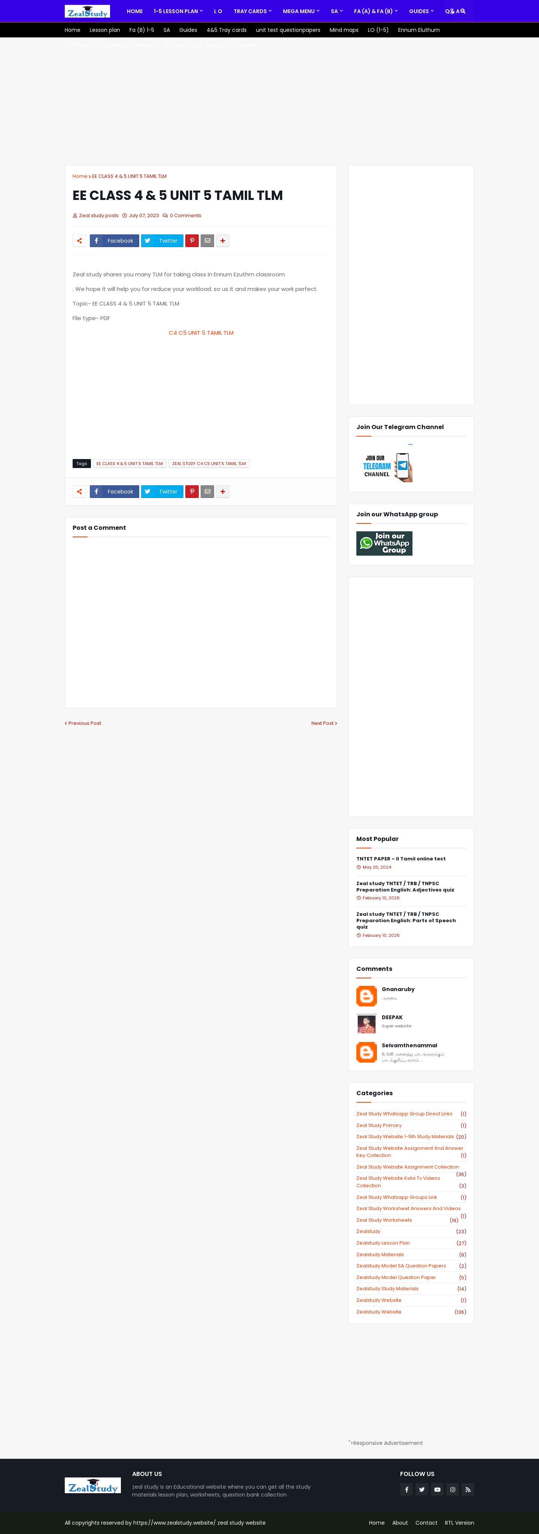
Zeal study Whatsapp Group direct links (411, 1114)
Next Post (322, 723)
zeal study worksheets (407, 1220)
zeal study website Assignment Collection (411, 1167)
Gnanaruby (398, 989)
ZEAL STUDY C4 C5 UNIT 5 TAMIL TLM (209, 464)
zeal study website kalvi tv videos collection (411, 1182)
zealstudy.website (411, 1312)
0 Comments (185, 215)
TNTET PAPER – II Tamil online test (401, 859)
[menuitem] (134, 11)
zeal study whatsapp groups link (411, 1197)
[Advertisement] (269, 101)
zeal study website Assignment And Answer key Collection (411, 1152)
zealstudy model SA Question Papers (411, 1266)
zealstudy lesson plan (411, 1243)
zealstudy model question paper (411, 1277)
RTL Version (459, 1523)
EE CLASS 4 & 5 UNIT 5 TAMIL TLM (129, 176)
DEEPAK (392, 1017)
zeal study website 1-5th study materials (411, 1136)
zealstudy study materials (411, 1288)
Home (80, 176)
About (400, 1523)
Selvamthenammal (409, 1045)
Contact (426, 1523)
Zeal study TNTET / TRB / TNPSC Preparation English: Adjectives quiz (405, 887)
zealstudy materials (411, 1254)
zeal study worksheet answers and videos (411, 1208)
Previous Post (84, 723)
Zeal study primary (411, 1125)
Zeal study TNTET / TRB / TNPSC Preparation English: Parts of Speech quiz (406, 920)
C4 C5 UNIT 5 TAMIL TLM (201, 333)
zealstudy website (411, 1300)
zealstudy (411, 1231)
